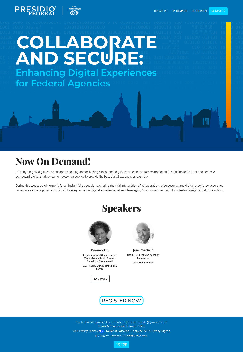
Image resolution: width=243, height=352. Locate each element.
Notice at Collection (117, 331)
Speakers (160, 11)
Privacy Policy (135, 326)
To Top (121, 344)
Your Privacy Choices (88, 331)
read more (100, 278)
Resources (199, 11)
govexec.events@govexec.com (146, 322)
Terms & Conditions (111, 326)
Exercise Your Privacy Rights (150, 331)
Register (218, 11)
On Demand (179, 11)
